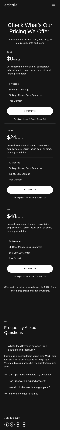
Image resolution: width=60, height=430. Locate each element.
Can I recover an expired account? (27, 381)
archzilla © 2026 (12, 418)
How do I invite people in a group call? (29, 388)
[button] (30, 350)
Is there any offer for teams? (24, 394)
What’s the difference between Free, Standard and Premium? (28, 348)
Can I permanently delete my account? (30, 375)
